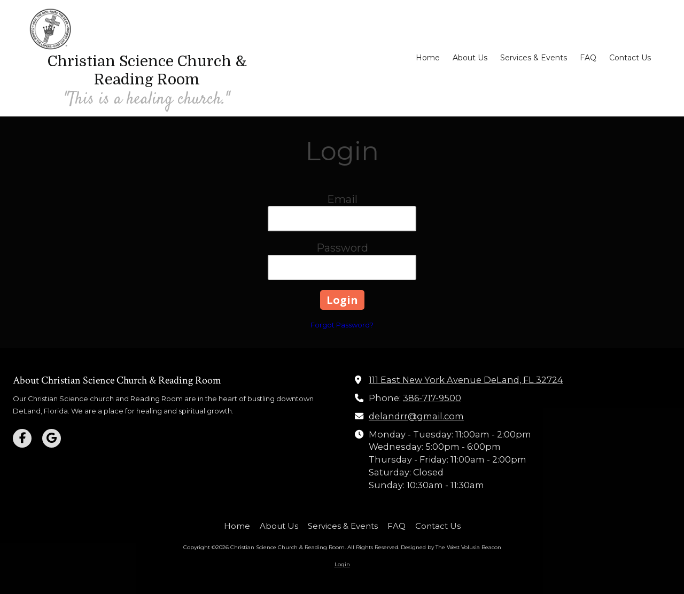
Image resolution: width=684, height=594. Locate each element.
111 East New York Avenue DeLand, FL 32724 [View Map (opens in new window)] (466, 379)
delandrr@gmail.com (416, 416)
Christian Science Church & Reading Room (147, 70)
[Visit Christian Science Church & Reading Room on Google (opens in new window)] (51, 438)
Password (342, 247)
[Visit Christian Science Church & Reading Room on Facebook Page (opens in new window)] (22, 438)
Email (342, 199)
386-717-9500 (432, 398)
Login (342, 564)
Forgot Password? (342, 325)
